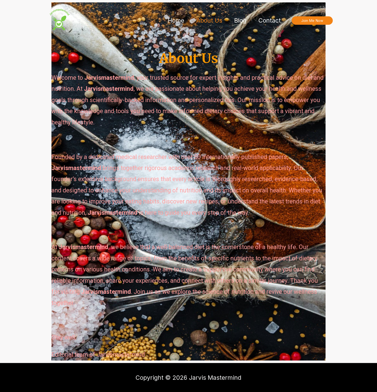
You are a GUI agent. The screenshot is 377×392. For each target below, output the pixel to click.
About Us (209, 20)
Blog (240, 20)
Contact (269, 20)
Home (176, 20)
